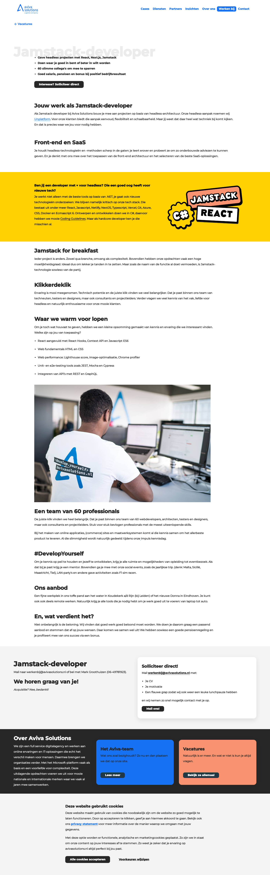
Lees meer (112, 775)
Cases (145, 8)
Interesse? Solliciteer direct (59, 84)
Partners (175, 8)
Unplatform (42, 119)
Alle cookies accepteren (87, 859)
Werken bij (227, 8)
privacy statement (84, 824)
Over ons (208, 8)
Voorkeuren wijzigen (134, 859)
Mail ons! (152, 708)
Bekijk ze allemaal (201, 775)
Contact (243, 8)
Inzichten (192, 8)
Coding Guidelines (73, 218)
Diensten (159, 8)
